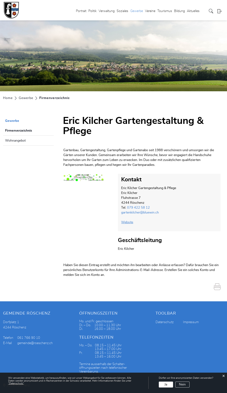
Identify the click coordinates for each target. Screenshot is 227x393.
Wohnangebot (15, 140)
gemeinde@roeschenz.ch (35, 343)
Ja (165, 384)
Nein (182, 384)
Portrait (81, 11)
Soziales (122, 11)
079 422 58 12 (138, 207)
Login (220, 11)
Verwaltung (107, 11)
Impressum (191, 322)
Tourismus (164, 11)
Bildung (179, 11)
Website (129, 222)
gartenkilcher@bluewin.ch (140, 212)
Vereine (150, 11)
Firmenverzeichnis (29, 130)
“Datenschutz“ (16, 383)
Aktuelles (193, 11)
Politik (92, 11)
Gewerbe (136, 11)
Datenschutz (165, 322)
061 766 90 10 (28, 337)
